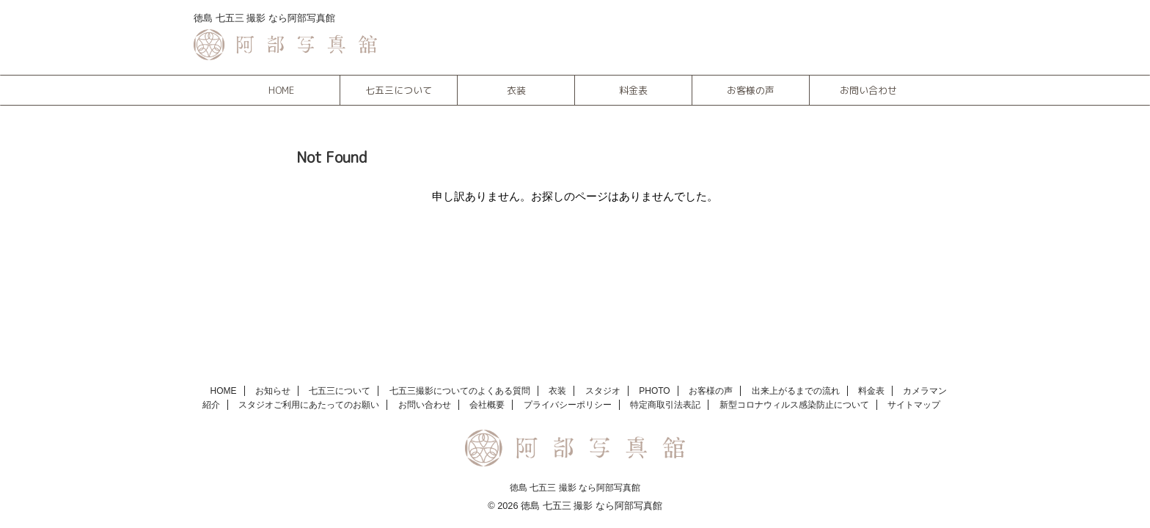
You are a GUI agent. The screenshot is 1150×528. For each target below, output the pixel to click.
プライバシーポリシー (568, 405)
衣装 (516, 90)
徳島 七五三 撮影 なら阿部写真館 (575, 488)
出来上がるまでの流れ (796, 391)
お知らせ (272, 391)
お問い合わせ (868, 90)
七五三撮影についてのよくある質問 (459, 391)
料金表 (633, 90)
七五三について (398, 90)
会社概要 (487, 405)
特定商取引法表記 (665, 405)
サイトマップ (913, 405)
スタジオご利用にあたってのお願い (308, 405)
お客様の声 (750, 90)
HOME (281, 90)
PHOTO (654, 391)
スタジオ (602, 391)
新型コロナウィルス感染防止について (794, 405)
